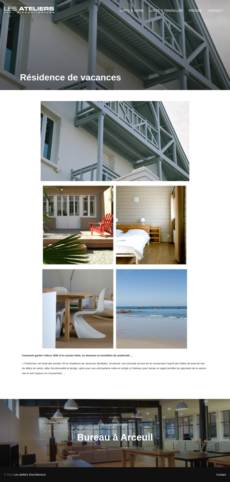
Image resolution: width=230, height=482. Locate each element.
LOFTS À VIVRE (132, 10)
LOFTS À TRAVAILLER (166, 10)
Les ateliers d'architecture (30, 474)
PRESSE (195, 10)
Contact (221, 474)
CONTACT (215, 10)
